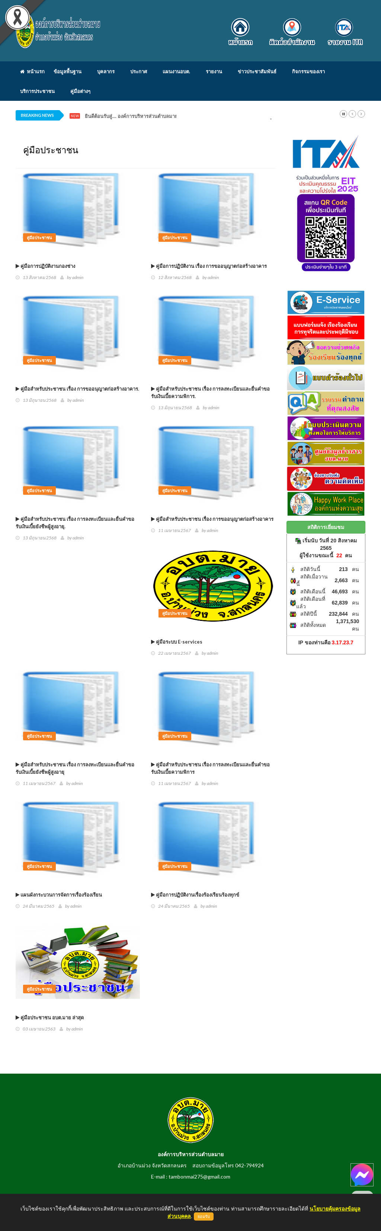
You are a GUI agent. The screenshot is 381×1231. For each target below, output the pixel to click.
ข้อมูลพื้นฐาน (67, 71)
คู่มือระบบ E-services (176, 642)
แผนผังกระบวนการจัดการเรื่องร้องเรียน (59, 895)
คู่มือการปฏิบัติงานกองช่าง (45, 266)
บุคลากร (106, 71)
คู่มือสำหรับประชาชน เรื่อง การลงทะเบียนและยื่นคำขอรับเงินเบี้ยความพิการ (210, 768)
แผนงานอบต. (176, 71)
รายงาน (214, 71)
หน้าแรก (32, 71)
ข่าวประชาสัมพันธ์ (257, 71)
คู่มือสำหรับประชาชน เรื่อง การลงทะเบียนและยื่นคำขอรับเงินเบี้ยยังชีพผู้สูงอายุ (75, 768)
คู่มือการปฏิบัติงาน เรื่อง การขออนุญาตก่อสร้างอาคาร (209, 266)
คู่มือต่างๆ (80, 91)
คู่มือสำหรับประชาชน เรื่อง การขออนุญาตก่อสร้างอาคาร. (77, 389)
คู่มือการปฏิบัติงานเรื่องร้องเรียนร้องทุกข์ (195, 895)
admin (77, 277)
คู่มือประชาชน (39, 237)
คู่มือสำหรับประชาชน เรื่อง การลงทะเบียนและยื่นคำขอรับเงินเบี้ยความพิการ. (210, 392)
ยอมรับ (204, 1216)
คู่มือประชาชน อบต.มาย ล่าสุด (50, 1017)
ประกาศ (138, 71)
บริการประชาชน (37, 91)
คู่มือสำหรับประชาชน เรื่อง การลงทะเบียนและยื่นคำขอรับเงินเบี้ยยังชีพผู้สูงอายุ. (75, 522)
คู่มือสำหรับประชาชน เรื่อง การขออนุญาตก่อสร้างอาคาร (212, 519)
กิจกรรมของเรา (308, 71)
